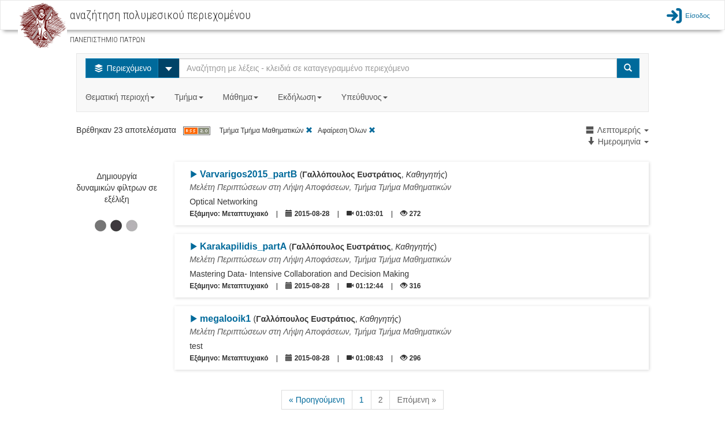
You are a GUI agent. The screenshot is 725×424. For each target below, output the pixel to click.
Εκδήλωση (301, 97)
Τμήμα (189, 97)
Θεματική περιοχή (121, 97)
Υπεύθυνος (365, 97)
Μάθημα (242, 97)
